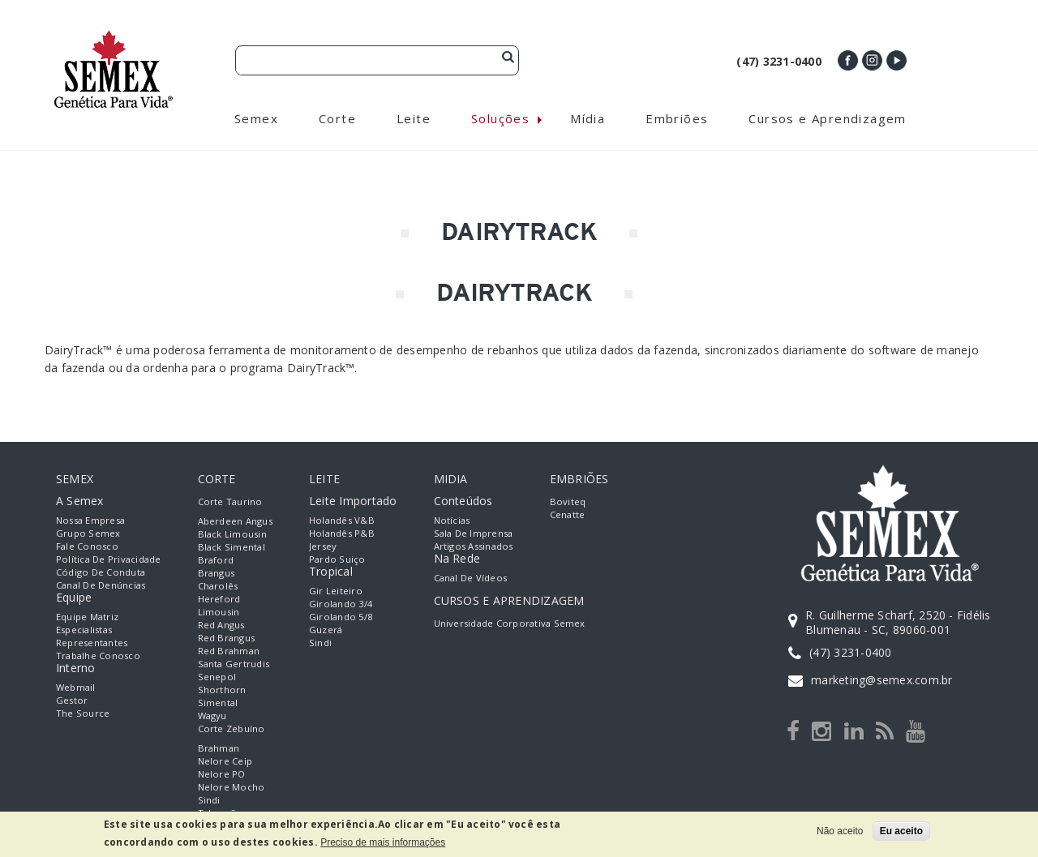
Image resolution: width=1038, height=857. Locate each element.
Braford (216, 561)
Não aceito (840, 831)
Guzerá (325, 631)
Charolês (218, 587)
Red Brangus (226, 639)
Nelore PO (222, 775)
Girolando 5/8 (340, 618)
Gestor (72, 702)
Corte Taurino (230, 503)
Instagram (872, 60)
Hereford (219, 600)
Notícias (452, 522)
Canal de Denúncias (100, 587)
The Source (82, 715)
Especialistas (84, 631)
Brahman (219, 749)
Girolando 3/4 (340, 605)
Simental (218, 704)
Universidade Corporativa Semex (509, 625)
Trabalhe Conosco (98, 657)
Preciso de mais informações (382, 842)
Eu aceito (901, 831)
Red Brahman (229, 652)
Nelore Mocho (231, 788)
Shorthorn (222, 691)
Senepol (217, 678)
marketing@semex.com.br (881, 681)
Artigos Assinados (473, 548)
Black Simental (231, 548)
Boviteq (568, 503)
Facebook (848, 60)
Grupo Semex (88, 535)
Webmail (76, 689)
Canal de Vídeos (471, 579)
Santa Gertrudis (234, 665)
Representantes (91, 644)
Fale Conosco (87, 548)
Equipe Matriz (87, 618)
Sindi (209, 801)
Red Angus (221, 626)
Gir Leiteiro (335, 592)
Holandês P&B (342, 535)
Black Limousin (232, 535)
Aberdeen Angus (235, 522)
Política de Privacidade (108, 561)
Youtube (896, 60)
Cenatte (567, 516)
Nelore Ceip (225, 762)
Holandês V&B (342, 522)
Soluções (500, 120)
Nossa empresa (90, 522)
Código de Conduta (100, 574)
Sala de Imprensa (473, 535)
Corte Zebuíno (231, 730)
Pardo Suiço (337, 561)
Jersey (323, 548)
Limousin (219, 613)
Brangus (216, 574)
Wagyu (212, 717)
